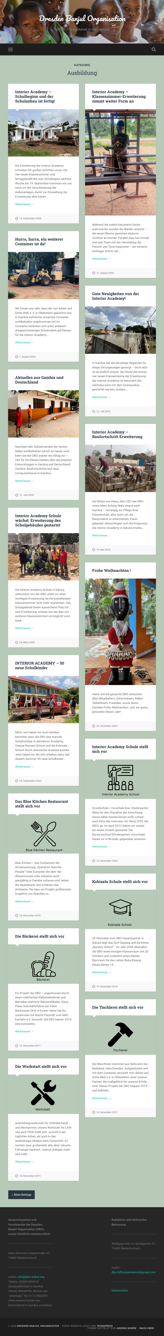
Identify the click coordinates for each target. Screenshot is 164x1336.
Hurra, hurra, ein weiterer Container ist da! (39, 241)
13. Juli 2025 (103, 411)
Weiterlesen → (24, 204)
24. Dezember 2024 (106, 726)
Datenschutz (120, 1290)
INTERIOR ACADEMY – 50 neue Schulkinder (39, 665)
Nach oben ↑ (148, 1328)
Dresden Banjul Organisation (82, 18)
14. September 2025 (30, 218)
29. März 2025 (27, 642)
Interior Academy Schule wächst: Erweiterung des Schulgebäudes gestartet (38, 520)
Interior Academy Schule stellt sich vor (120, 749)
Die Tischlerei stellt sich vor (118, 1007)
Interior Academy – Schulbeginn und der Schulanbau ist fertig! (35, 96)
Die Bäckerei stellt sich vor (39, 936)
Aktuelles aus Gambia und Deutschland (39, 380)
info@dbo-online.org (31, 1277)
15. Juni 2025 (26, 495)
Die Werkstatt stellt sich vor (41, 1066)
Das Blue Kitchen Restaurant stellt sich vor (41, 804)
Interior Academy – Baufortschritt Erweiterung (117, 434)
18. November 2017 (30, 1045)
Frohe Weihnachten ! (111, 570)
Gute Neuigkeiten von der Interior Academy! (115, 296)
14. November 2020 (107, 860)
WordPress (105, 1325)
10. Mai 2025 (103, 549)
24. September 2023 (30, 780)
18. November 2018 (30, 915)
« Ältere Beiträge (21, 1194)
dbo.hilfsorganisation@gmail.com (134, 1272)
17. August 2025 (105, 273)
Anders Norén (126, 1328)
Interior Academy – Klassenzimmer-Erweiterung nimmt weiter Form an (119, 96)
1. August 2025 (27, 356)
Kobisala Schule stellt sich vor (120, 881)
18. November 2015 (30, 1176)
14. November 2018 (107, 986)
